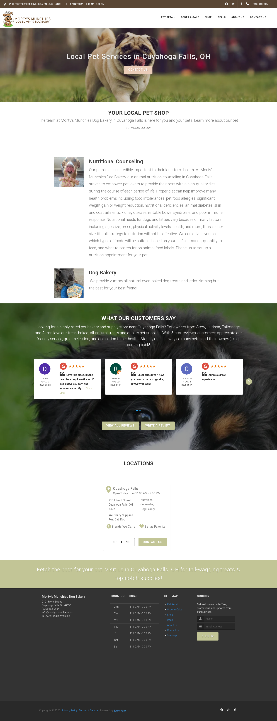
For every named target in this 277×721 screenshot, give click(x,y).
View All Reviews (120, 425)
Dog (122, 519)
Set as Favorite (152, 526)
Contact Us (138, 69)
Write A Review (157, 425)
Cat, (117, 519)
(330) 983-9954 (50, 608)
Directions (121, 542)
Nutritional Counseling (147, 502)
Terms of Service (88, 710)
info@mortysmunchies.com (57, 612)
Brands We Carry (120, 526)
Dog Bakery (147, 509)
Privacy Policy (69, 710)
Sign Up (208, 636)
